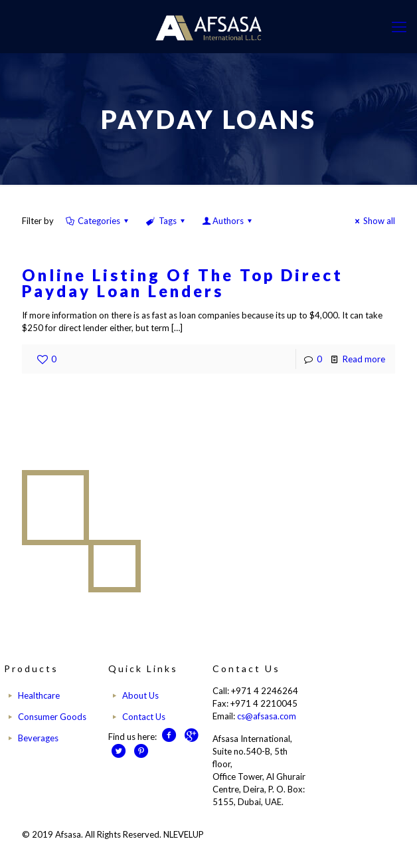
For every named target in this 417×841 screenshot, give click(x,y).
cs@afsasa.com (266, 716)
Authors (228, 220)
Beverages (38, 738)
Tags (166, 220)
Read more (364, 359)
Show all (373, 220)
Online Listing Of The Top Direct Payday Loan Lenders (182, 282)
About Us (140, 695)
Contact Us (143, 716)
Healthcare (39, 695)
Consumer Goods (52, 716)
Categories (98, 220)
